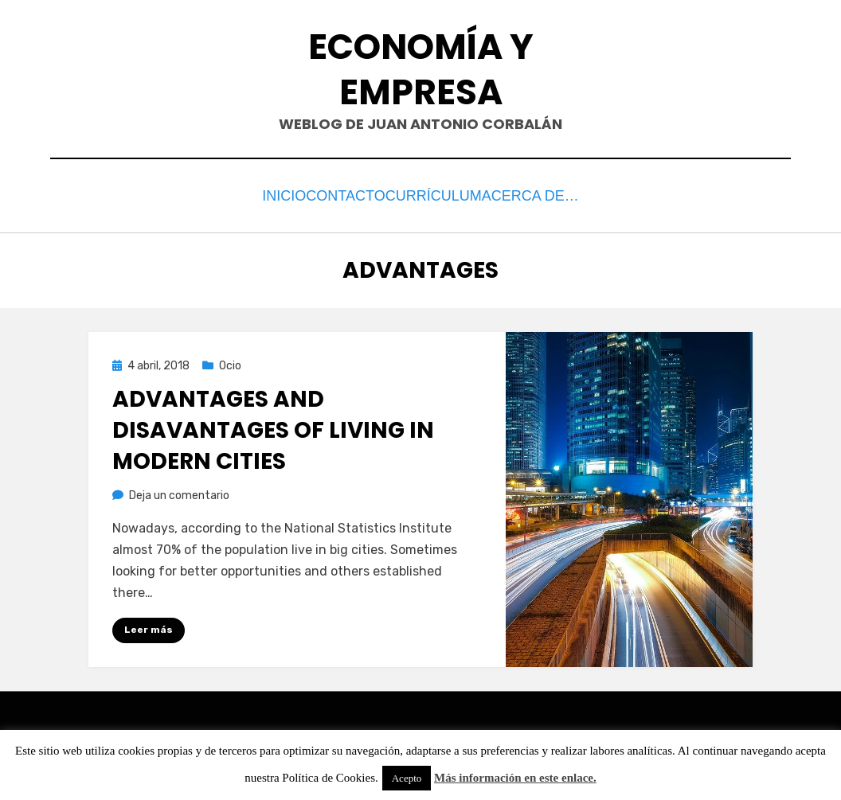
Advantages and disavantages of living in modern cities (273, 426)
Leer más (148, 625)
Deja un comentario (179, 491)
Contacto (348, 193)
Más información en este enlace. (515, 777)
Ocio (230, 361)
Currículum (450, 193)
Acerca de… (555, 193)
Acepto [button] (407, 778)
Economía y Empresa (421, 69)
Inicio (268, 193)
